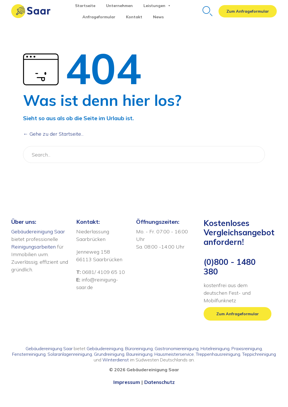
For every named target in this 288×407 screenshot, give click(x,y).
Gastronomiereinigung (177, 348)
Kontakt (134, 16)
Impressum (126, 382)
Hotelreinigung (215, 348)
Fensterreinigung (29, 354)
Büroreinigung (139, 348)
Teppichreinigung (259, 354)
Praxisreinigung (246, 348)
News (158, 16)
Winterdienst (115, 360)
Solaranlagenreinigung (70, 354)
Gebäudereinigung (105, 348)
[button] (248, 11)
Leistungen (157, 5)
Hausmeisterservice (174, 354)
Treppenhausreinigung (218, 354)
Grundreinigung (109, 354)
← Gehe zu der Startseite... (53, 134)
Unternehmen (119, 5)
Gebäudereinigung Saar (38, 231)
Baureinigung (139, 354)
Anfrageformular (98, 16)
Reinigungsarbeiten (33, 246)
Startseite (85, 5)
